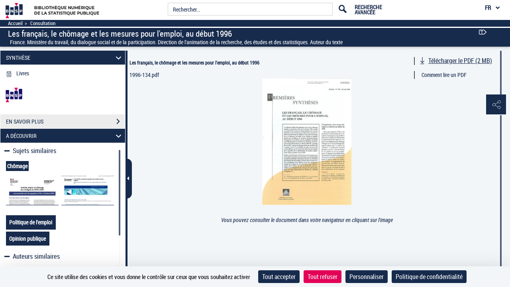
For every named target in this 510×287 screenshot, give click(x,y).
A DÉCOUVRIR (65, 136)
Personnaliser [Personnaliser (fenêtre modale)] (366, 276)
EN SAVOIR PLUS (65, 121)
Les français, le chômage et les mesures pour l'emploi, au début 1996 (194, 62)
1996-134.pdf (144, 75)
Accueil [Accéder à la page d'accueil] (15, 23)
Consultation (42, 23)
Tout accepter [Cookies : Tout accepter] (279, 276)
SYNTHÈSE (65, 58)
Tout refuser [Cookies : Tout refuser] (322, 276)
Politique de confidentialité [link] (429, 276)
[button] (496, 104)
